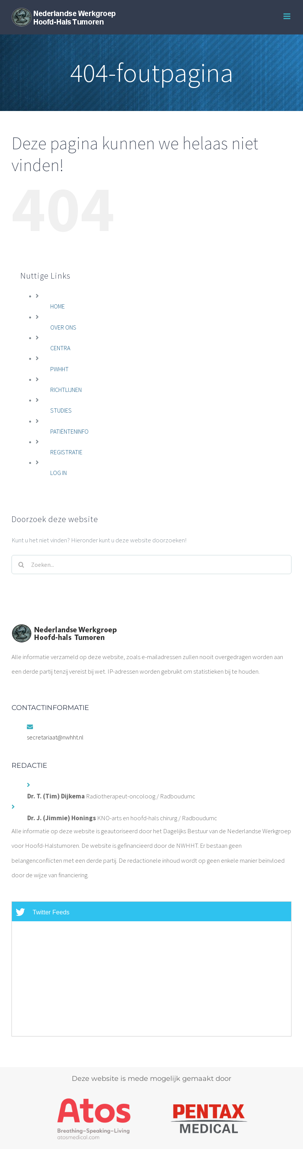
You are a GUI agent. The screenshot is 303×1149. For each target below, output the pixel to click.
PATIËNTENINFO (69, 431)
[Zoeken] (21, 564)
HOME (57, 306)
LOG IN (58, 473)
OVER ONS (63, 327)
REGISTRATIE (66, 452)
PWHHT (59, 369)
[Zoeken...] (151, 564)
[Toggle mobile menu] (287, 16)
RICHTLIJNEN (66, 389)
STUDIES (61, 410)
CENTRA (60, 348)
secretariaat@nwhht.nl (55, 737)
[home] (64, 631)
